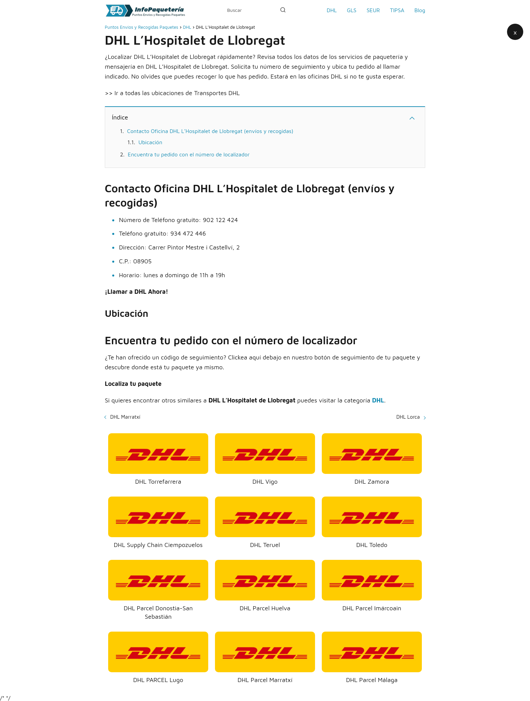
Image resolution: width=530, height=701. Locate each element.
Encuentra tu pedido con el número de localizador (188, 154)
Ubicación (150, 142)
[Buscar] (283, 9)
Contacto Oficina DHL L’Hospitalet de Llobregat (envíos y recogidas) (210, 131)
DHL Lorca (408, 417)
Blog (419, 10)
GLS (351, 10)
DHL (332, 10)
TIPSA (397, 10)
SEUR (373, 10)
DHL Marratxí (125, 417)
